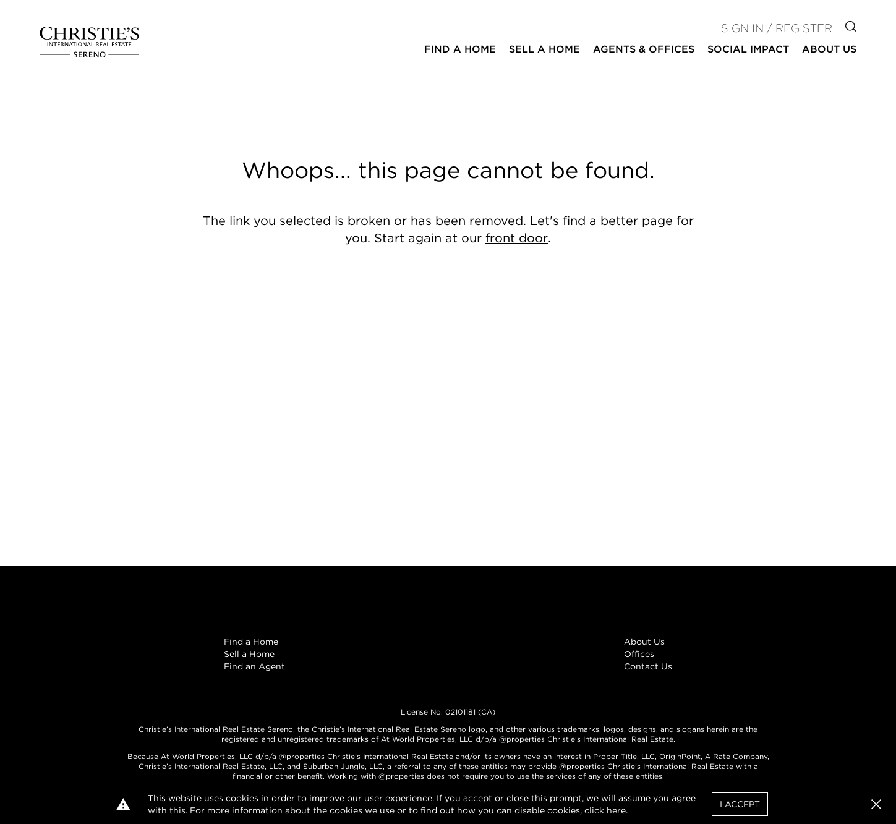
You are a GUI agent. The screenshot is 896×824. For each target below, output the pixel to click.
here (616, 810)
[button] (876, 804)
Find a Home (251, 642)
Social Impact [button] (748, 49)
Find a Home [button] (460, 49)
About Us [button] (829, 49)
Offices (639, 654)
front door (516, 238)
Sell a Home (249, 654)
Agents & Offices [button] (643, 49)
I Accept (740, 804)
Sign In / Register (776, 28)
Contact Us (648, 666)
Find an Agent (254, 666)
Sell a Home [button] (544, 49)
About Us (644, 642)
